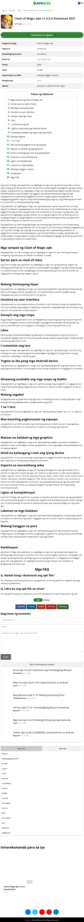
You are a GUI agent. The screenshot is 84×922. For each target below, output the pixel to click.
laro (3, 826)
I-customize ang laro (24, 124)
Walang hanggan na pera (26, 169)
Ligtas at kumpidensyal (25, 161)
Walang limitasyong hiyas (26, 108)
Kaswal (5, 782)
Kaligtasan (6, 836)
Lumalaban (6, 787)
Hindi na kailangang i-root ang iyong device (34, 153)
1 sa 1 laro (19, 140)
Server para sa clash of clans (28, 104)
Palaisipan (6, 807)
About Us (22, 919)
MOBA (4, 797)
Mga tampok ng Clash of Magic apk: (31, 100)
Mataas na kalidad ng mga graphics (31, 148)
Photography (17, 677)
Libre (17, 120)
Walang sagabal (22, 136)
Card (19, 10)
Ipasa (6, 660)
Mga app (62, 752)
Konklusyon (20, 173)
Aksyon (5, 757)
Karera (5, 811)
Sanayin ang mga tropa (25, 116)
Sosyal (15, 689)
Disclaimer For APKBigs (36, 919)
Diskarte (5, 831)
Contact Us (62, 919)
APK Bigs (21, 23)
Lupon (4, 772)
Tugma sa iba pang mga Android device (33, 128)
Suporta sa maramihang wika (28, 157)
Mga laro (12, 10)
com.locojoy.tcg (43, 59)
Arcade (5, 767)
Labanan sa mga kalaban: (26, 165)
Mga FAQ (19, 177)
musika (5, 802)
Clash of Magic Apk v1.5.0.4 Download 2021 (38, 10)
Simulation (6, 821)
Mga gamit (16, 714)
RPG (3, 816)
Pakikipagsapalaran (19, 702)
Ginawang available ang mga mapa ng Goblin (35, 132)
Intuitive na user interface (26, 112)
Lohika (4, 792)
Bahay (4, 10)
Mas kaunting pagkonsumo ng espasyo (32, 144)
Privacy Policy (51, 919)
